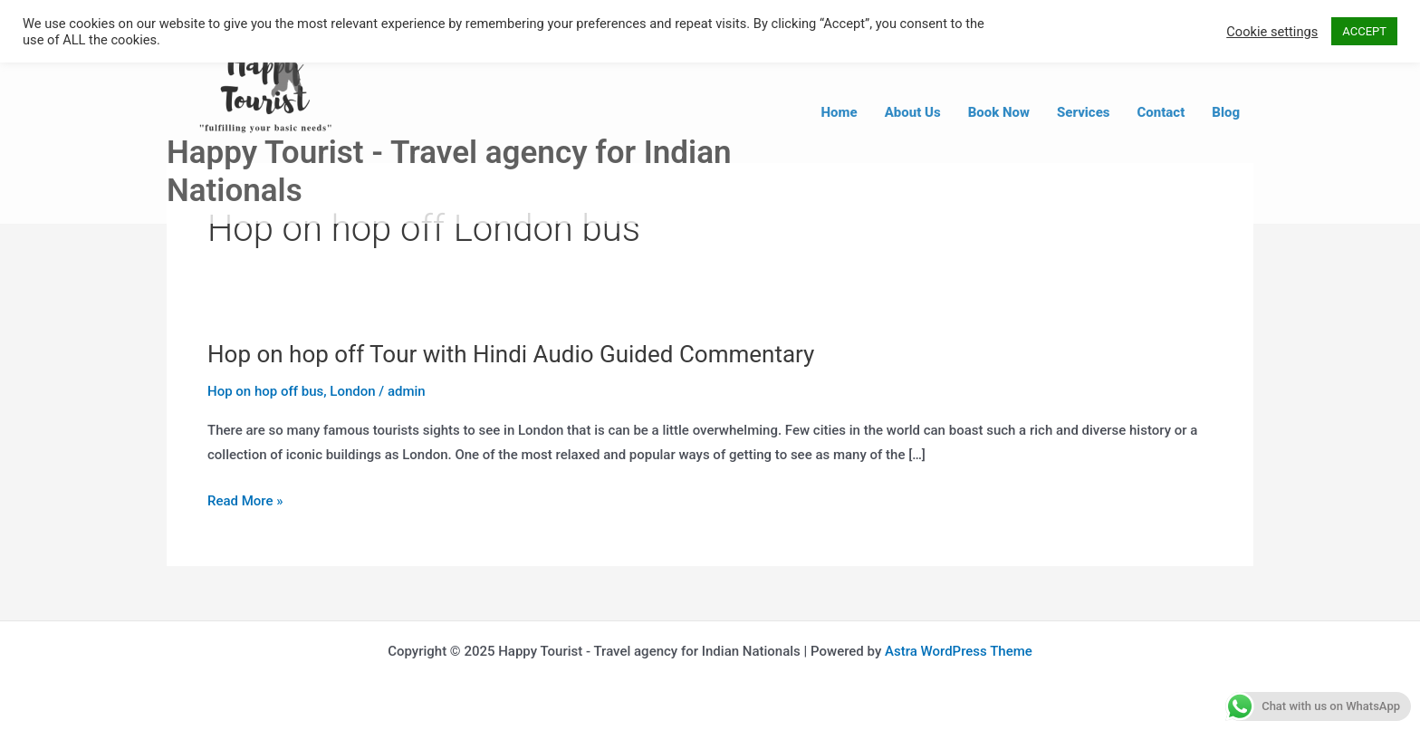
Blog (1226, 112)
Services (1083, 112)
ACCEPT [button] (1364, 31)
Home (839, 112)
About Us (913, 112)
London (352, 391)
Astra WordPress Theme (958, 651)
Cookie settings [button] (1272, 32)
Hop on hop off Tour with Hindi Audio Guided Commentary (510, 354)
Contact (1161, 112)
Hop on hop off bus (265, 391)
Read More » (245, 501)
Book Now (999, 112)
